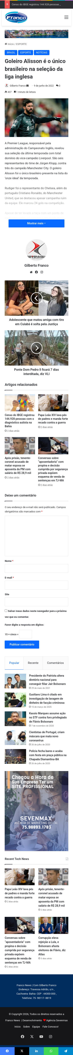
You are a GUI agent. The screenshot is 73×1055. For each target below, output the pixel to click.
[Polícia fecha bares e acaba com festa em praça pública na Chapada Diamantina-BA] (15, 756)
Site (7, 594)
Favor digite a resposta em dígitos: (24, 624)
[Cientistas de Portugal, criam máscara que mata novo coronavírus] (15, 737)
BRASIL (11, 52)
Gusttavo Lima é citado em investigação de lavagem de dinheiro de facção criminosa (46, 698)
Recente (33, 663)
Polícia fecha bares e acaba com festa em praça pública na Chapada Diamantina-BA (47, 755)
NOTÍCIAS (41, 52)
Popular (14, 663)
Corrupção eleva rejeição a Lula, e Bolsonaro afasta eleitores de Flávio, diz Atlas (52, 946)
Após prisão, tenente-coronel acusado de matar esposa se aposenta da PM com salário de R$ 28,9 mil (18, 465)
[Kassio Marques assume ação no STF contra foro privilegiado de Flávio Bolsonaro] (15, 718)
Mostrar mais (36, 223)
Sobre (26, 1026)
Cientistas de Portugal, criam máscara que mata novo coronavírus (46, 736)
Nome (9, 560)
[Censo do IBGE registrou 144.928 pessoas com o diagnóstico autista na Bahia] (20, 403)
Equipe (36, 1026)
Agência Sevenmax (57, 1020)
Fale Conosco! (50, 1026)
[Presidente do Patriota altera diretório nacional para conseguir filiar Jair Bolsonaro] (15, 681)
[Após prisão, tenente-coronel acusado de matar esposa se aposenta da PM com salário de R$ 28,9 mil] (20, 445)
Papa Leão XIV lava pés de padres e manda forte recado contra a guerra (53, 418)
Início (9, 44)
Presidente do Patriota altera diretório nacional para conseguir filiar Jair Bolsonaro (47, 679)
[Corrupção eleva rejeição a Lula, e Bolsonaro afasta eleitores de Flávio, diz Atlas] (53, 925)
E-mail (9, 577)
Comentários (55, 663)
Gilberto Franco (18, 85)
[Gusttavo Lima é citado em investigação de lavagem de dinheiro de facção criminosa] (15, 700)
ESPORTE (21, 44)
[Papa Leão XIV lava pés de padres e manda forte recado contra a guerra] (53, 403)
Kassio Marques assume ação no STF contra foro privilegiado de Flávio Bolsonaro (48, 717)
